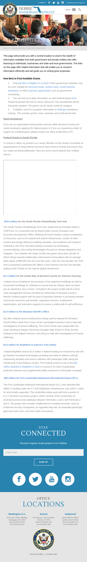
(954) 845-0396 (45, 524)
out (20, 83)
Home (5, 48)
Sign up (43, 462)
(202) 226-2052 (18, 524)
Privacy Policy (37, 554)
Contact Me (51, 554)
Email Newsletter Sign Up (76, 3)
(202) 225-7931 (20, 522)
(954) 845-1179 (46, 522)
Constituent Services (17, 48)
